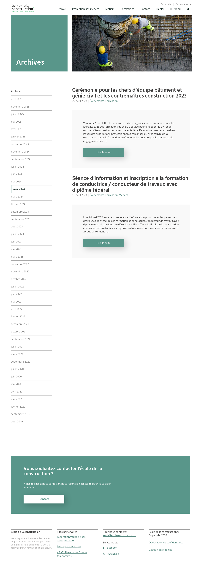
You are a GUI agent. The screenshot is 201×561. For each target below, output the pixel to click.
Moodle (166, 4)
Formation (111, 101)
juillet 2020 (17, 369)
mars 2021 (17, 354)
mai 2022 (16, 301)
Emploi (160, 9)
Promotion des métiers (85, 9)
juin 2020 (16, 376)
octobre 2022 (19, 279)
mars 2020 (17, 399)
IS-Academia (183, 4)
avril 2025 (16, 129)
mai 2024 (16, 181)
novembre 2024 (20, 151)
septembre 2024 (20, 159)
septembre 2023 (20, 219)
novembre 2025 (20, 106)
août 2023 (17, 226)
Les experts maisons (69, 546)
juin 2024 (16, 174)
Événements (97, 101)
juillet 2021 (17, 346)
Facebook (110, 547)
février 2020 (18, 406)
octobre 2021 (19, 331)
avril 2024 (19, 189)
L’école (62, 9)
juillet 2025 (17, 114)
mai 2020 (16, 384)
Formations (127, 9)
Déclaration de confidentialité (166, 542)
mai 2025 (16, 121)
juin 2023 (16, 241)
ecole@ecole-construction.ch (119, 535)
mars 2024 (17, 196)
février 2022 (18, 316)
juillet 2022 (17, 286)
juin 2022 (16, 294)
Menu (175, 9)
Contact (145, 9)
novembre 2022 (20, 271)
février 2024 (18, 204)
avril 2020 (16, 391)
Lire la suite (104, 152)
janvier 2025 (18, 136)
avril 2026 (16, 99)
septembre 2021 (20, 339)
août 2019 (17, 421)
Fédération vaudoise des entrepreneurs (71, 538)
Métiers (109, 9)
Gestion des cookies (160, 549)
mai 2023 (16, 249)
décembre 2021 (20, 324)
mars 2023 (17, 256)
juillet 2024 (17, 166)
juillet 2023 (17, 234)
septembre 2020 (20, 361)
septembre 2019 (20, 414)
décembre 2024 (20, 144)
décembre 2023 (20, 211)
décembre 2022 (20, 264)
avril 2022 (16, 309)
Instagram (111, 553)
